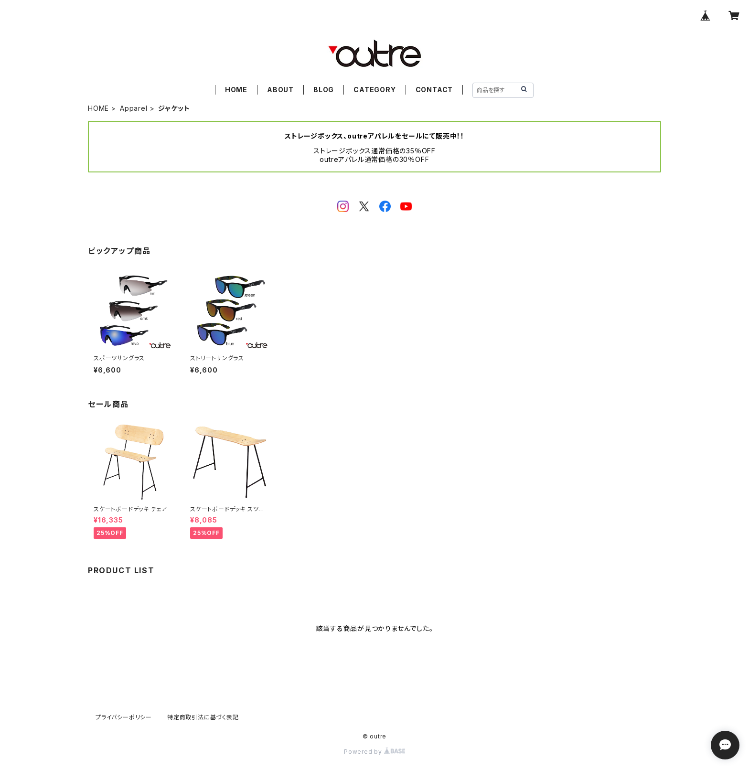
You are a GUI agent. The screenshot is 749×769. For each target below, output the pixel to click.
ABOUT (280, 89)
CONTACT (434, 89)
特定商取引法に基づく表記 (203, 717)
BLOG (323, 89)
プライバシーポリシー (124, 717)
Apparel (134, 108)
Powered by (374, 751)
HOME (236, 89)
